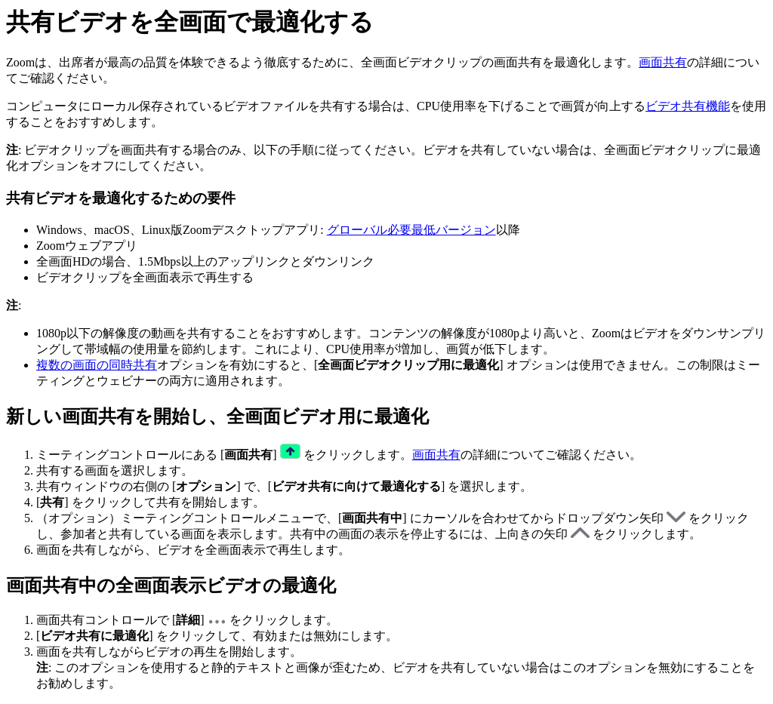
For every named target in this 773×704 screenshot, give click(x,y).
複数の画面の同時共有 (96, 364)
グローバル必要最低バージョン (411, 229)
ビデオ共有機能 (687, 106)
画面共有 (663, 62)
